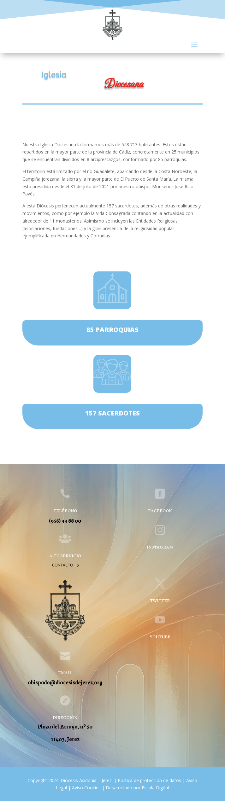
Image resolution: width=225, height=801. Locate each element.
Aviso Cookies (86, 788)
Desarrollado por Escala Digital (137, 788)
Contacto (62, 565)
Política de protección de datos (149, 780)
